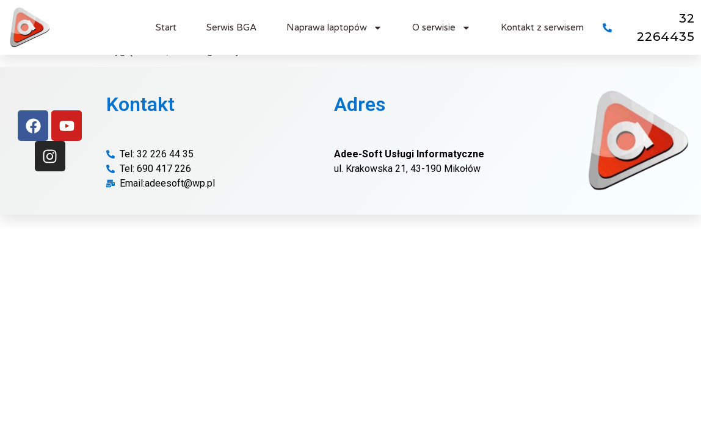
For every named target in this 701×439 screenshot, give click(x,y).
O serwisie (441, 27)
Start (166, 27)
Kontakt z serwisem (542, 27)
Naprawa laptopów (334, 27)
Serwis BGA (231, 27)
